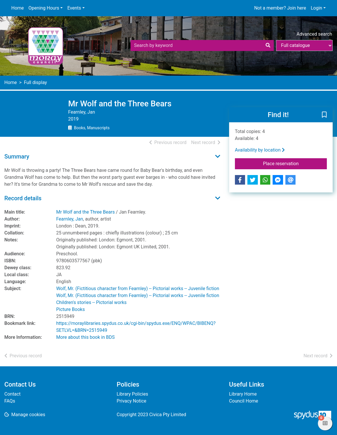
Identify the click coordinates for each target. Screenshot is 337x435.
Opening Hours (43, 8)
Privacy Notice (131, 401)
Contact (12, 394)
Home (17, 8)
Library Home (243, 394)
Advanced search (314, 34)
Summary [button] (16, 156)
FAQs (9, 401)
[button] (324, 115)
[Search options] (304, 45)
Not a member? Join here (280, 8)
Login (316, 8)
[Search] (268, 45)
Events (74, 8)
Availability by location (260, 150)
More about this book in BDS (85, 337)
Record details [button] (22, 198)
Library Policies (132, 394)
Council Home (243, 401)
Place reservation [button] (295, 163)
